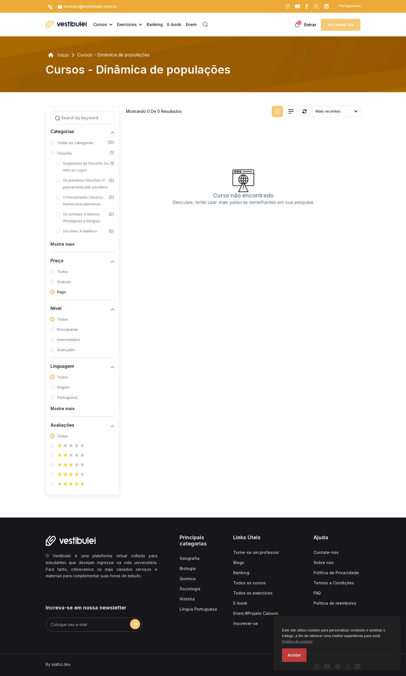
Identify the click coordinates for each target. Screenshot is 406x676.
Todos (62, 271)
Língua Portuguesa (198, 609)
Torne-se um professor (256, 552)
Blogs (238, 562)
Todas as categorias (75, 142)
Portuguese (67, 397)
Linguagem (62, 366)
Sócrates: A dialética (80, 231)
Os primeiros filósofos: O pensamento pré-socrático (85, 183)
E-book (240, 603)
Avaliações (62, 425)
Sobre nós (324, 562)
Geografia (190, 558)
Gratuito (64, 281)
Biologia (188, 568)
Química (188, 578)
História (187, 598)
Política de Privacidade (336, 572)
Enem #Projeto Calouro (255, 613)
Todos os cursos (249, 582)
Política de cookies (297, 641)
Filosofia (64, 153)
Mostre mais (62, 244)
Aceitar (294, 655)
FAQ (317, 593)
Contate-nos (326, 552)
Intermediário (68, 339)
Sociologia (190, 588)
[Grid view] (277, 111)
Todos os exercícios (253, 593)
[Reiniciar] (304, 111)
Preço (56, 260)
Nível (55, 308)
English (63, 387)
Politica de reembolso (335, 603)
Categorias (62, 131)
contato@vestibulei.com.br (87, 7)
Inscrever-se (341, 24)
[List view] (291, 111)
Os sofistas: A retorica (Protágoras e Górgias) (81, 217)
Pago (61, 292)
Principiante (67, 329)
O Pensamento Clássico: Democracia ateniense (83, 200)
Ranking (241, 572)
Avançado (66, 349)
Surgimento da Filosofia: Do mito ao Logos (86, 166)
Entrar (310, 24)
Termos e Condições (334, 582)
